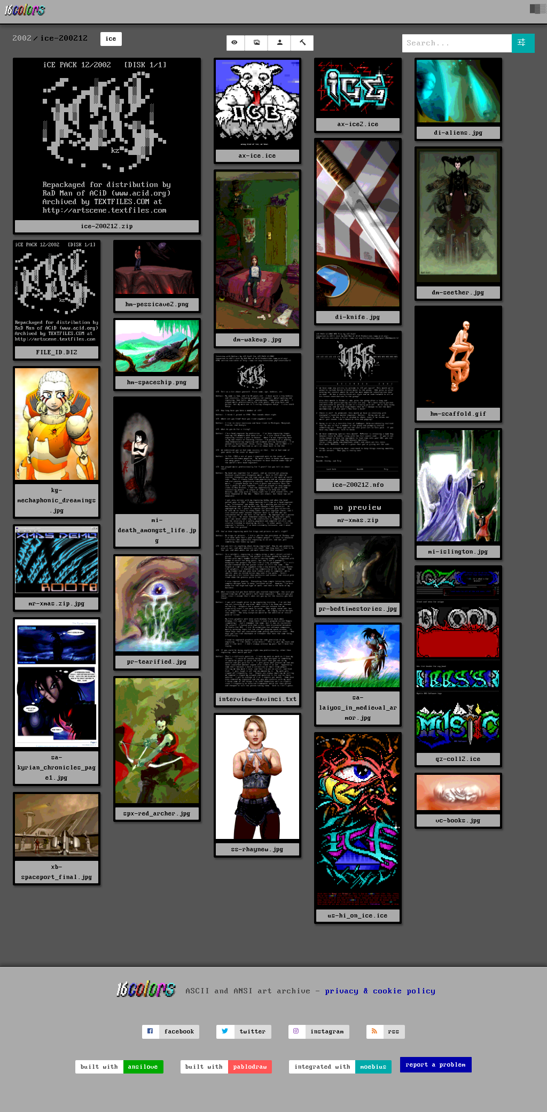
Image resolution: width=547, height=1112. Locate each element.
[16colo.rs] (25, 12)
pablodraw (250, 1066)
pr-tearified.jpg (157, 661)
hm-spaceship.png (157, 382)
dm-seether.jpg (458, 292)
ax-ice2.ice (358, 124)
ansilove (143, 1066)
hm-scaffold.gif (459, 413)
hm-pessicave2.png (157, 304)
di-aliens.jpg (458, 132)
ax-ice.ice (257, 155)
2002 (22, 38)
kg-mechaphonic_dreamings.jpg (57, 500)
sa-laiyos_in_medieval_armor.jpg (358, 707)
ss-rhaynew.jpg (257, 849)
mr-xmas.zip (358, 520)
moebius (374, 1066)
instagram (327, 1031)
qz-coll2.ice (458, 759)
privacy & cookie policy (380, 991)
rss (394, 1031)
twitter (253, 1031)
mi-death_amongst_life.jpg (157, 530)
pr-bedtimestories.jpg (358, 608)
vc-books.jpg (458, 820)
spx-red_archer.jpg (157, 813)
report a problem (436, 1064)
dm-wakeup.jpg (257, 339)
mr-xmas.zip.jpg (57, 603)
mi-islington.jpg (458, 551)
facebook (179, 1031)
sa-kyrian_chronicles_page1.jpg (57, 767)
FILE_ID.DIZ (56, 352)
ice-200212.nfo (358, 484)
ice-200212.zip (107, 226)
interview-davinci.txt (257, 699)
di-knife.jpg (357, 317)
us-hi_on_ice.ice (358, 915)
